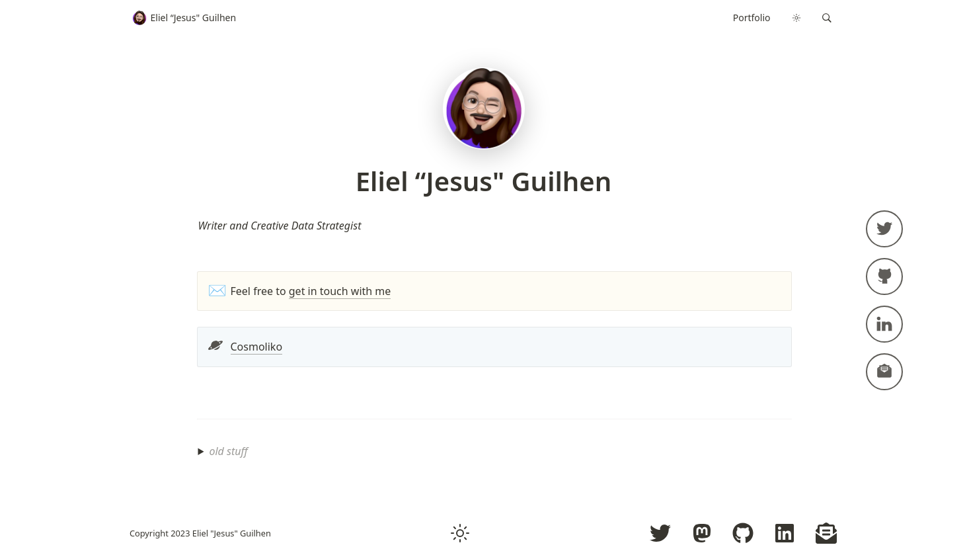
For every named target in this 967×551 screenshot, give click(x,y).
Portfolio (752, 17)
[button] (826, 17)
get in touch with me (340, 291)
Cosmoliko (257, 346)
